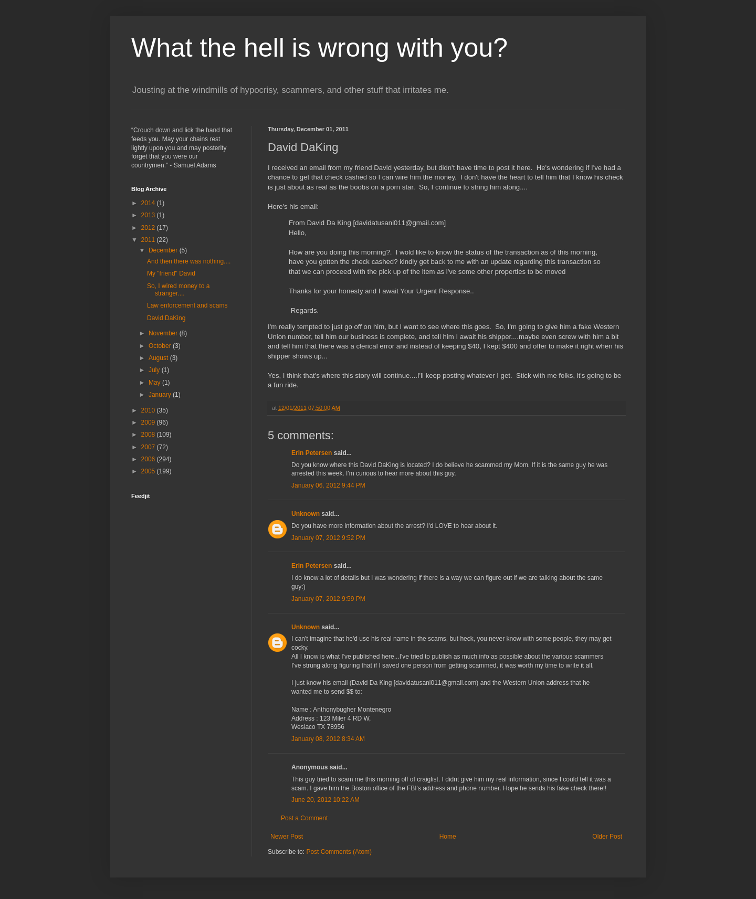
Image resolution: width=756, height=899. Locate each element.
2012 (149, 227)
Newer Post (286, 836)
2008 (149, 434)
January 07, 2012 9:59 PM (328, 598)
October (161, 346)
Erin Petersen (311, 453)
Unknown (305, 513)
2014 (149, 203)
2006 (149, 459)
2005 (149, 471)
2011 (149, 240)
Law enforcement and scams (187, 305)
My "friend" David (171, 273)
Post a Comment (304, 818)
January (161, 394)
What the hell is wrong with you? (319, 47)
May (155, 382)
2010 (149, 410)
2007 (149, 447)
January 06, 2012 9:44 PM (328, 485)
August (159, 358)
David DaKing (166, 318)
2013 (149, 215)
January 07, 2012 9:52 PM (328, 538)
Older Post (607, 836)
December (164, 250)
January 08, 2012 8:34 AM (328, 739)
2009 (149, 422)
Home (447, 836)
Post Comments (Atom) (339, 851)
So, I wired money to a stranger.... (178, 289)
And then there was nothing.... (188, 261)
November (164, 333)
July (155, 370)
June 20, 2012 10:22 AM (325, 799)
